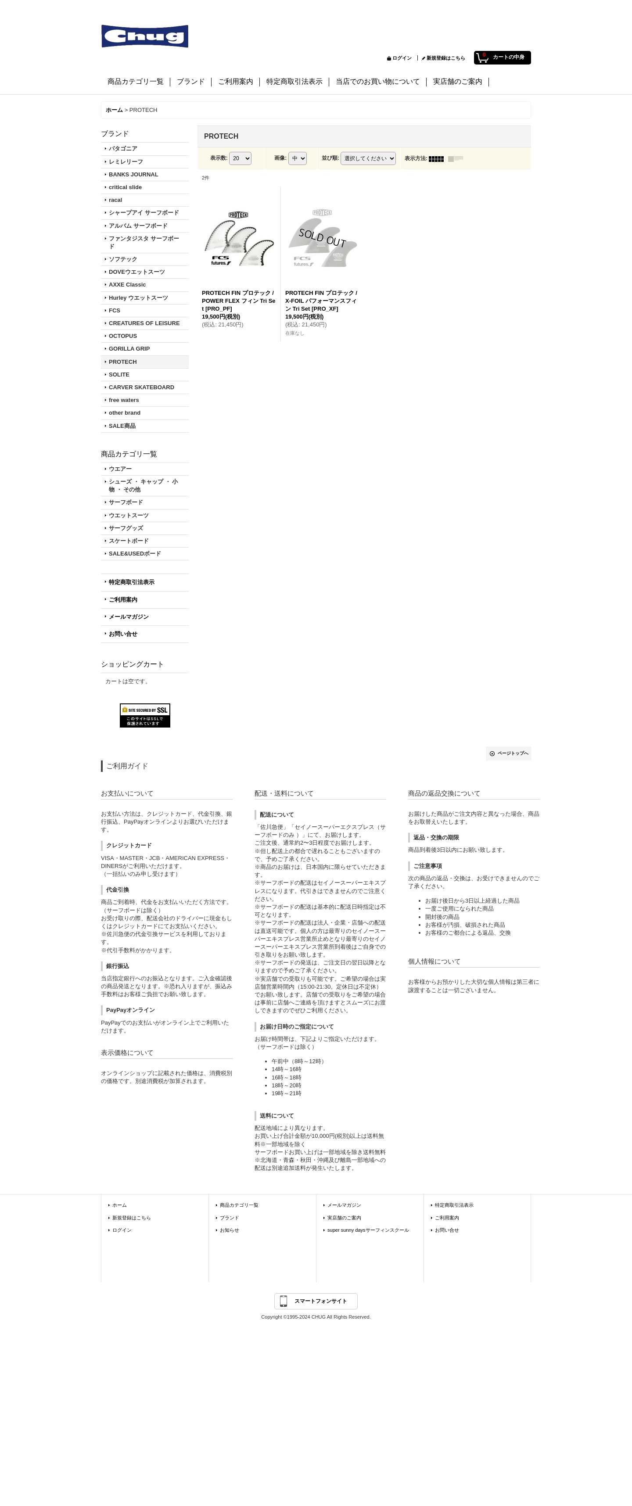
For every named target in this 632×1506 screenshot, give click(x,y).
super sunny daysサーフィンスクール (368, 1230)
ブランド (229, 1217)
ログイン (402, 58)
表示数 (219, 158)
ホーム (119, 1205)
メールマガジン (129, 616)
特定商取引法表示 (131, 582)
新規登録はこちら (446, 58)
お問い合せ (123, 634)
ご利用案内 (123, 599)
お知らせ (229, 1230)
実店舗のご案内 (344, 1217)
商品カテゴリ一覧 (239, 1205)
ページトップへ (513, 753)
